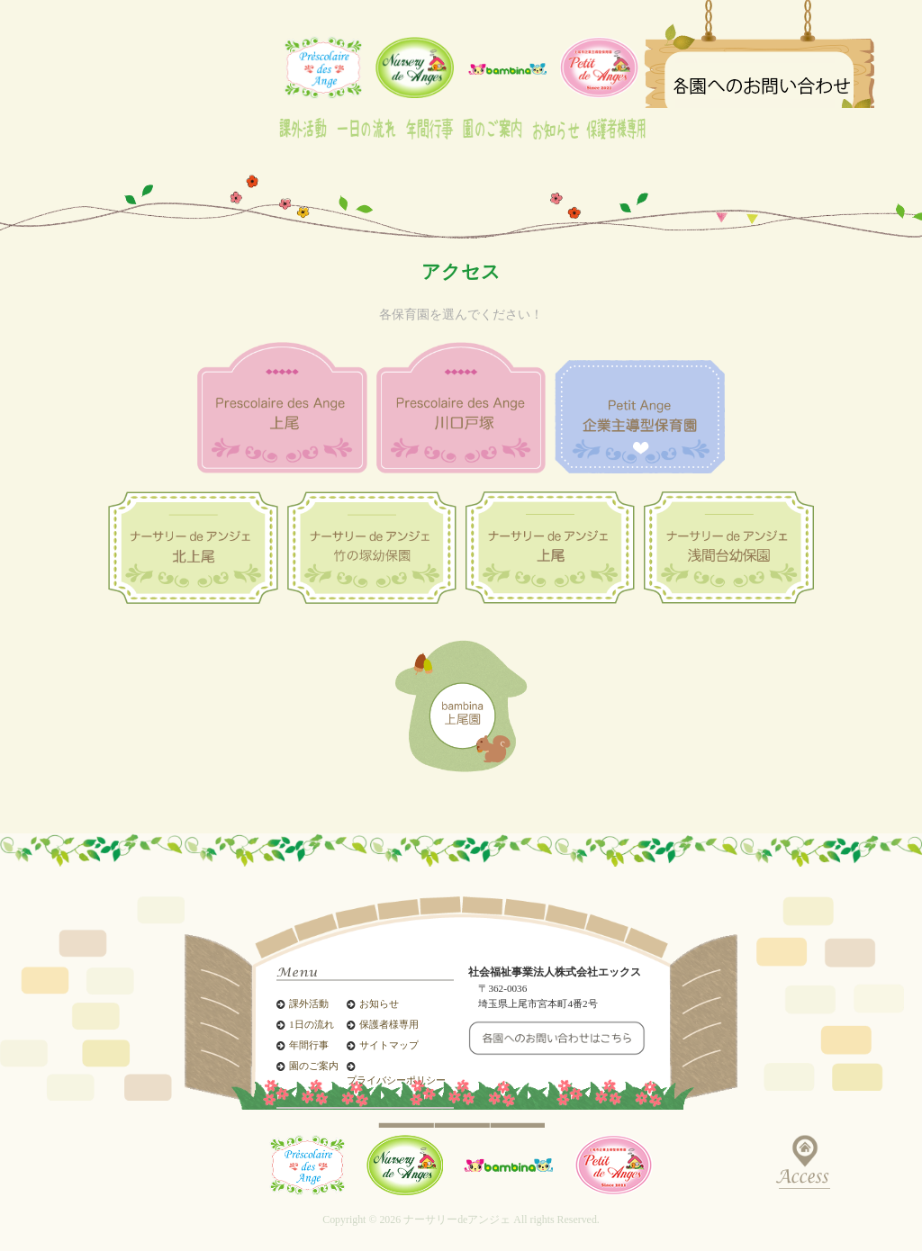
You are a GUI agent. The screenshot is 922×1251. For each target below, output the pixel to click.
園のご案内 (314, 1066)
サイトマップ (389, 1045)
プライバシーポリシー (396, 1080)
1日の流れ (311, 1025)
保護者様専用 (389, 1025)
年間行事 (309, 1045)
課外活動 (309, 1004)
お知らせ (379, 1004)
